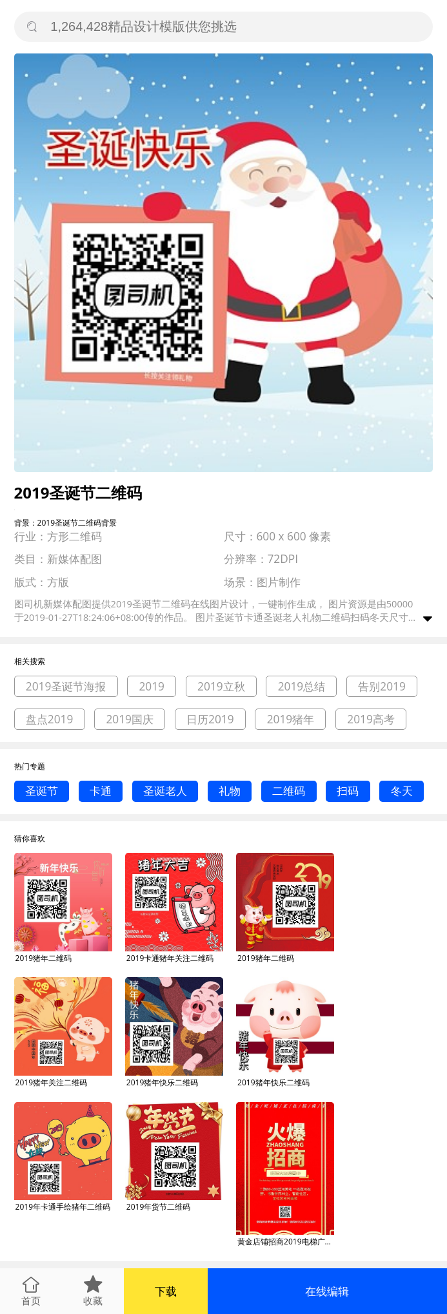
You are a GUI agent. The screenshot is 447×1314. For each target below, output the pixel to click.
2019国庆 (130, 719)
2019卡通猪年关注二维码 (170, 958)
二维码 (288, 790)
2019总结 (302, 686)
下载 (166, 1291)
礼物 (230, 790)
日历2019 (210, 719)
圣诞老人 (165, 790)
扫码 (348, 790)
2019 (151, 686)
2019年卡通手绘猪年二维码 (62, 1206)
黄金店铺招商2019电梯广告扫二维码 (285, 1241)
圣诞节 (41, 790)
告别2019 (382, 686)
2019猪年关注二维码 (51, 1082)
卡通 (101, 790)
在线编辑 (327, 1291)
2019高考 (371, 719)
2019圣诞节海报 (66, 686)
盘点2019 (50, 719)
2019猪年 (291, 719)
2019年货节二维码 (158, 1206)
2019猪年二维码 (43, 958)
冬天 (402, 790)
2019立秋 (221, 686)
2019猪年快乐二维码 (162, 1082)
